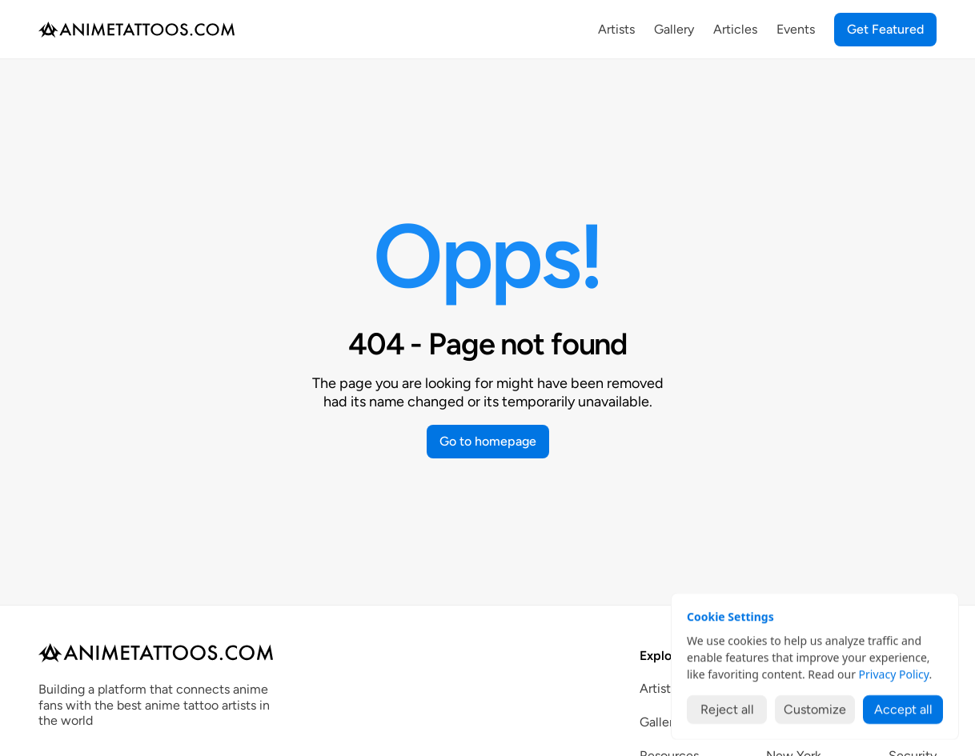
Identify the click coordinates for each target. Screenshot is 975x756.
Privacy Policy (894, 674)
